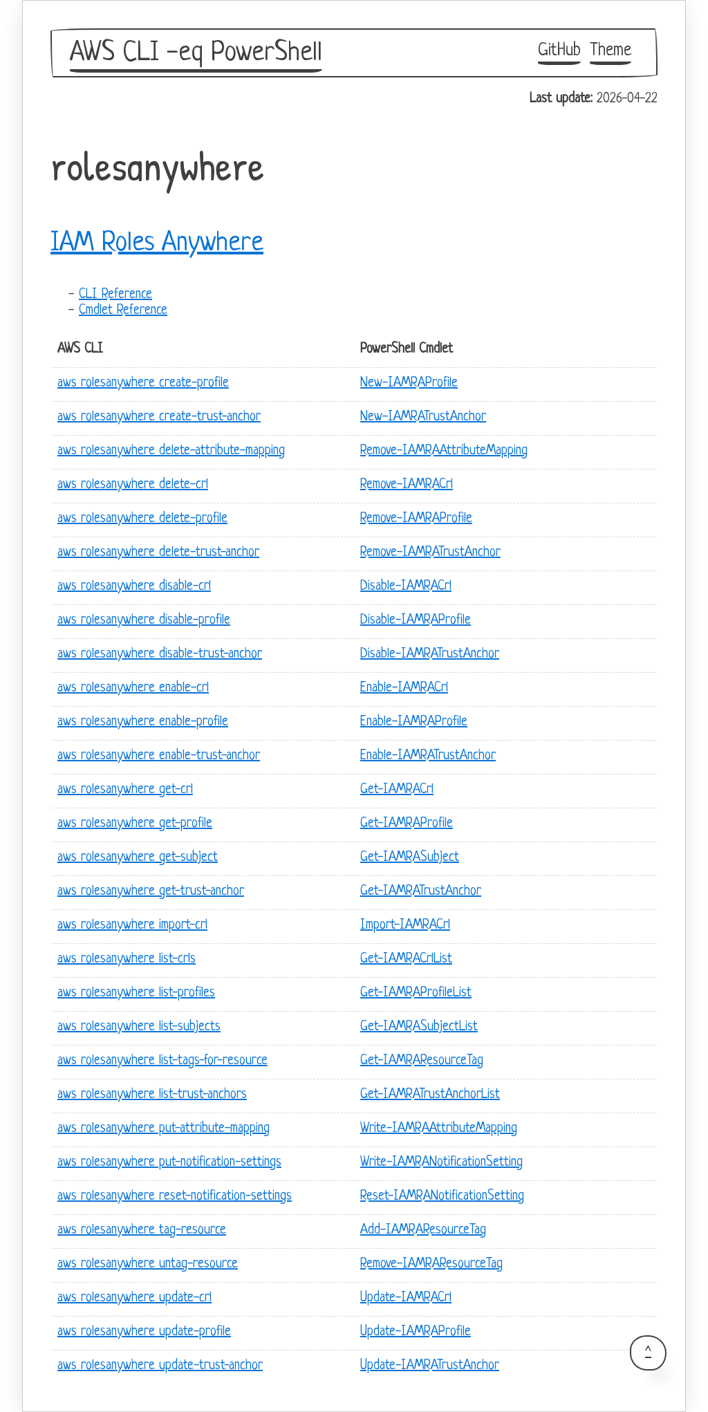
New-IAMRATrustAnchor (423, 417)
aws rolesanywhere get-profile (134, 824)
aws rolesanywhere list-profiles (136, 993)
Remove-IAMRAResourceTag (431, 1264)
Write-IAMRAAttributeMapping (438, 1129)
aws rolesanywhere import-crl (132, 925)
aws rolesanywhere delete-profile (142, 519)
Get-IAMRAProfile (406, 824)
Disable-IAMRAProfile (415, 620)
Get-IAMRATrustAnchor (420, 891)
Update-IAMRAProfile (415, 1332)
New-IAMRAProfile (409, 383)
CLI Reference (115, 295)
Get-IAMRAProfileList (416, 993)
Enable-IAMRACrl (404, 688)
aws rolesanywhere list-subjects (139, 1027)
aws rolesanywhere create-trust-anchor (159, 417)
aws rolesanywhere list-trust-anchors (152, 1095)
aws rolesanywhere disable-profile (143, 620)
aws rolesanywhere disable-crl (134, 586)
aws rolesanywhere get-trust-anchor (150, 891)
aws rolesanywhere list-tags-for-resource (162, 1061)
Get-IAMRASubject (409, 858)
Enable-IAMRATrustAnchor (428, 756)
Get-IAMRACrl (397, 790)
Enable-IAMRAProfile (413, 722)
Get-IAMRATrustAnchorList (430, 1095)
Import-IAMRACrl (405, 925)
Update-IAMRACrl (405, 1298)
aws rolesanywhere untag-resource (147, 1264)
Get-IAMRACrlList (406, 959)
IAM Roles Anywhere (156, 243)
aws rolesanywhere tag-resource (141, 1230)
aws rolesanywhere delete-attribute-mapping (171, 451)
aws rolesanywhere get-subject (137, 858)
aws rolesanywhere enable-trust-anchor (158, 756)
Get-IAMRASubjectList (419, 1027)
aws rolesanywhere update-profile (144, 1332)
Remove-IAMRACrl (406, 485)
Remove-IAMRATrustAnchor (430, 553)
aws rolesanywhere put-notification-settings (169, 1162)
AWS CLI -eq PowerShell (196, 53)
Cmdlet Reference (123, 311)
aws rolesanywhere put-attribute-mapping (163, 1129)
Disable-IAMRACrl (405, 586)
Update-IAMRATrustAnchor (429, 1366)
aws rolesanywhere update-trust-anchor (160, 1366)
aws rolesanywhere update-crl (134, 1298)
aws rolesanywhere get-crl (125, 790)
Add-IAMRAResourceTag (423, 1230)
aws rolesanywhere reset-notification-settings (174, 1196)
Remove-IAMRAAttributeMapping (444, 451)
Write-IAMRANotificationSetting (441, 1162)
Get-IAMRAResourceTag (421, 1061)
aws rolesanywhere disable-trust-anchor (159, 654)
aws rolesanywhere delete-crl (132, 485)
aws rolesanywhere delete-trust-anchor (158, 553)
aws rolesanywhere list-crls (126, 959)
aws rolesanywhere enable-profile (142, 722)
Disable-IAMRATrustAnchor (429, 654)
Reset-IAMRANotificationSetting (442, 1196)
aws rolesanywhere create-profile (143, 383)
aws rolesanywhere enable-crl (133, 688)
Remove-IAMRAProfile (416, 519)
